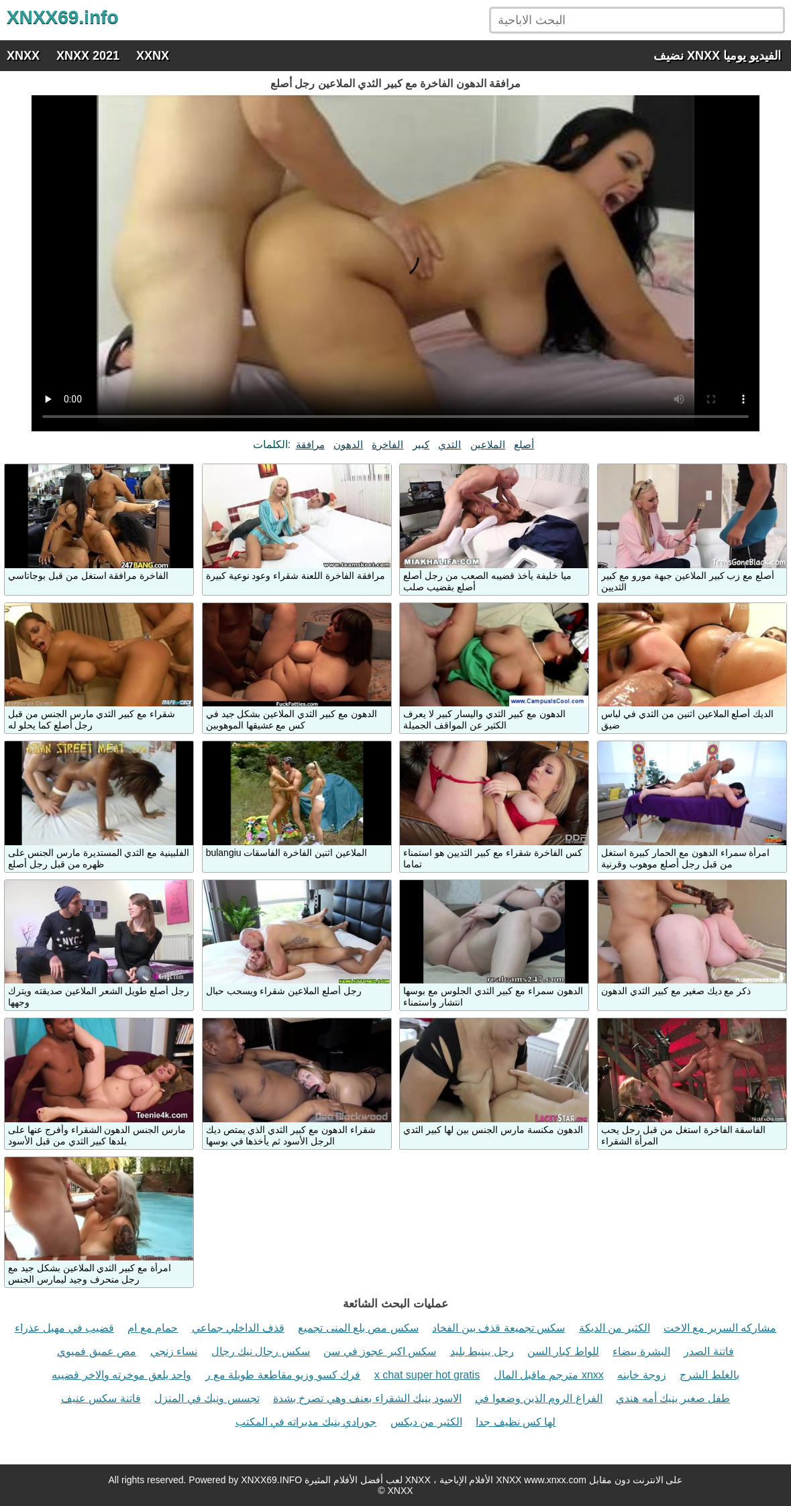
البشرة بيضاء (641, 1351)
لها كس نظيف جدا (516, 1422)
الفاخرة (387, 444)
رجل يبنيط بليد (482, 1351)
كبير (421, 444)
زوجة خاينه (641, 1375)
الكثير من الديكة (614, 1328)
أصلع (524, 444)
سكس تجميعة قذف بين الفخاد (498, 1328)
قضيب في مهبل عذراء (64, 1328)
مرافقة (310, 444)
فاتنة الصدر (708, 1351)
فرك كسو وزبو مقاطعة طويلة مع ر (283, 1375)
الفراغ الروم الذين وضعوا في (538, 1398)
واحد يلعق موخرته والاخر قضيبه (121, 1375)
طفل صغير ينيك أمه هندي (673, 1398)
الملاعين (487, 444)
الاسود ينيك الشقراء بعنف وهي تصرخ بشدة (367, 1398)
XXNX (152, 55)
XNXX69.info (62, 17)
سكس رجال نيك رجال (260, 1351)
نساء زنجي (173, 1351)
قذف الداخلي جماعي (238, 1328)
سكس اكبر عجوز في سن (379, 1351)
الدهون (348, 444)
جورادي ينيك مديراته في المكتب (306, 1422)
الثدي (449, 444)
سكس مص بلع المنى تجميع (358, 1328)
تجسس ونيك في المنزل (206, 1398)
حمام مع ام (152, 1328)
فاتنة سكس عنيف (101, 1398)
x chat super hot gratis (427, 1375)
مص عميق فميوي (96, 1351)
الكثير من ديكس (426, 1422)
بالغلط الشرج (709, 1375)
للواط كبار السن (563, 1351)
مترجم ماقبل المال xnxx (549, 1375)
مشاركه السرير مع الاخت (720, 1328)
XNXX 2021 (87, 55)
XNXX (23, 55)
